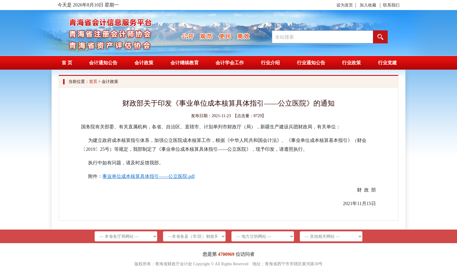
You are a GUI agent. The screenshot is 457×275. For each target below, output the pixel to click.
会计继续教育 (184, 62)
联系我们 (391, 5)
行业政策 (351, 62)
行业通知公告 (311, 62)
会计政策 (143, 62)
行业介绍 (270, 62)
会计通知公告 (103, 62)
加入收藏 (368, 5)
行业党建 (387, 62)
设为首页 (344, 5)
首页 (93, 81)
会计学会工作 (230, 62)
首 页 (67, 62)
